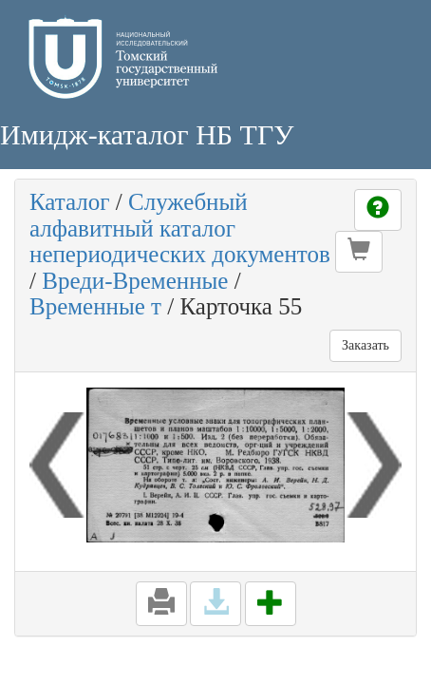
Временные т (95, 306)
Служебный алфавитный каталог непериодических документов (179, 228)
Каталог (69, 202)
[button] (359, 252)
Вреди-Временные (135, 281)
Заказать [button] (365, 345)
